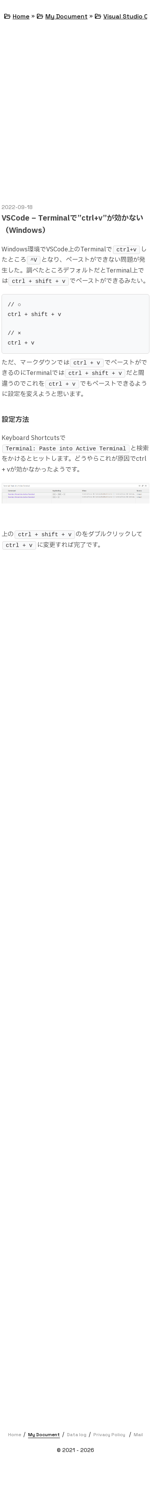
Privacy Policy (109, 1435)
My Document (66, 16)
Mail (138, 1435)
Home (21, 16)
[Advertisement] (75, 111)
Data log (76, 1435)
